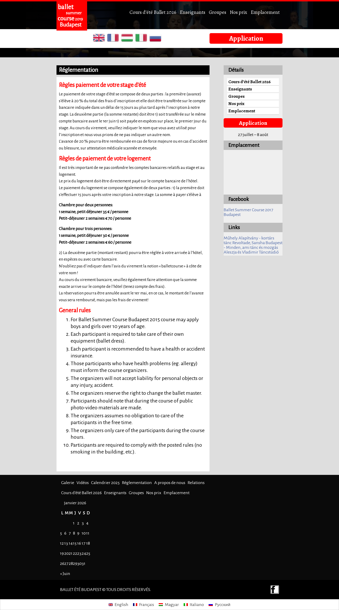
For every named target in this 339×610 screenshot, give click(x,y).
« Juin (65, 573)
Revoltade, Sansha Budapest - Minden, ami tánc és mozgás (253, 245)
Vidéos (83, 482)
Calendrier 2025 (105, 482)
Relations (196, 482)
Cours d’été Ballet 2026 (152, 12)
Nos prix (238, 12)
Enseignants (192, 12)
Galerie (67, 482)
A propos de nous (169, 482)
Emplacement (265, 12)
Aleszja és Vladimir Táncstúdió (251, 252)
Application (246, 38)
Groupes (217, 12)
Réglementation (137, 482)
